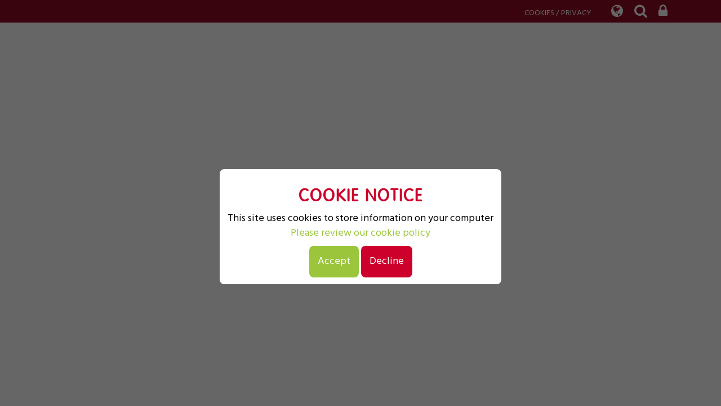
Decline (387, 261)
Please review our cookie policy (360, 233)
